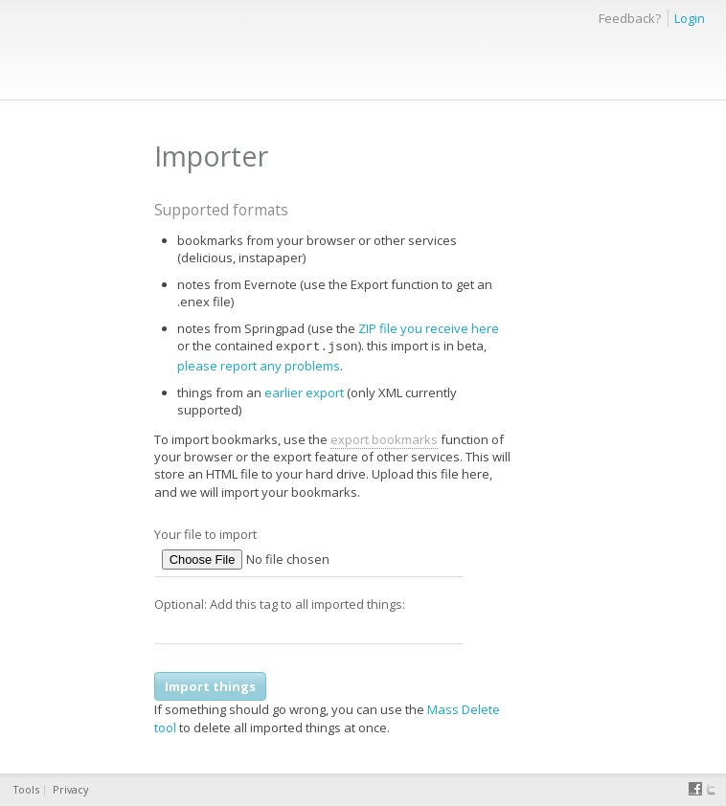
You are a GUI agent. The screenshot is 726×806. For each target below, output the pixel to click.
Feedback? (630, 18)
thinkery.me (52, 33)
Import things (210, 684)
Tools (26, 789)
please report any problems (258, 363)
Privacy (70, 789)
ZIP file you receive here (428, 328)
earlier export (304, 390)
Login (689, 18)
